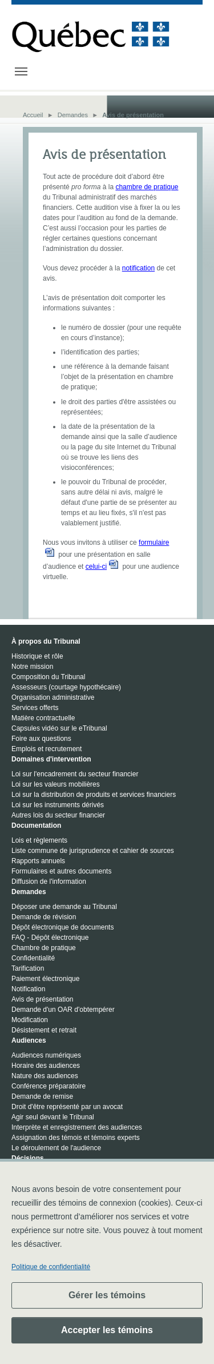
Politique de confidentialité (50, 1267)
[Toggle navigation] (21, 71)
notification (138, 268)
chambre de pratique (146, 187)
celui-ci (96, 567)
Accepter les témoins (107, 1330)
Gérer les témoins (107, 1295)
